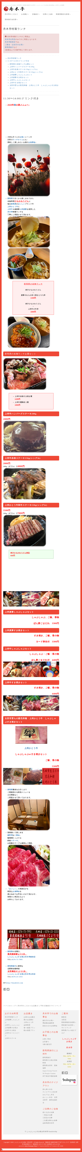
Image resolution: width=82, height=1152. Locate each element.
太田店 (64, 1019)
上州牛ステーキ (10, 1038)
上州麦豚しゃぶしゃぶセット (21, 75)
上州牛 (10, 209)
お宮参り (46, 1041)
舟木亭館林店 (10, 42)
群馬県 (10, 198)
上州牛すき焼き (10, 1030)
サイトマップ (56, 1006)
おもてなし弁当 (48, 1094)
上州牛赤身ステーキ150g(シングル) (24, 69)
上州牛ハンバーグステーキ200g (22, 67)
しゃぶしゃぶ (12, 957)
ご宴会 (7, 44)
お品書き (34, 1006)
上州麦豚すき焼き (11, 1028)
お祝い (22, 137)
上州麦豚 (23, 209)
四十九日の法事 (48, 1112)
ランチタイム (18, 139)
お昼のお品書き (29, 1017)
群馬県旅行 (9, 47)
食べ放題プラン (29, 1028)
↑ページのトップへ (10, 1006)
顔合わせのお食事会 (50, 1026)
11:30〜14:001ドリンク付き (18, 61)
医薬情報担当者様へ (69, 1022)
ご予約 (41, 1006)
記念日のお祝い (18, 44)
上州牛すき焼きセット (18, 83)
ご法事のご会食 (50, 1109)
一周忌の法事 (47, 1115)
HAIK (61, 1146)
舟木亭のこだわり (24, 1006)
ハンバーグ (17, 414)
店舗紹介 (47, 1006)
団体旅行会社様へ (68, 1025)
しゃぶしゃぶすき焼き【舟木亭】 (23, 1142)
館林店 (64, 1017)
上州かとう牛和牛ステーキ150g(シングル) (26, 72)
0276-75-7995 (17, 959)
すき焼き (11, 722)
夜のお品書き (29, 1019)
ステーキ (27, 414)
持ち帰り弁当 (47, 1089)
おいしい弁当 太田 (50, 1097)
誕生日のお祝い (48, 1020)
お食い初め (47, 1039)
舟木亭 (10, 212)
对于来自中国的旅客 (50, 1076)
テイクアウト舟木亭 (50, 1092)
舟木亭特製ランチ (14, 58)
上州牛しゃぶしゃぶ (12, 1025)
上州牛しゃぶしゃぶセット (20, 80)
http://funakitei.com (14, 983)
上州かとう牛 (12, 206)
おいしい (21, 204)
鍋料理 (10, 835)
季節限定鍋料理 (48, 1023)
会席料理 (27, 1025)
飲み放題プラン (29, 1030)
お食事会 (32, 142)
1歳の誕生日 (47, 1044)
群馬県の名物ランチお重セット (22, 64)
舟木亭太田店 (10, 39)
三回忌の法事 (47, 1117)
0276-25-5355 (17, 977)
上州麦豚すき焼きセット (19, 77)
